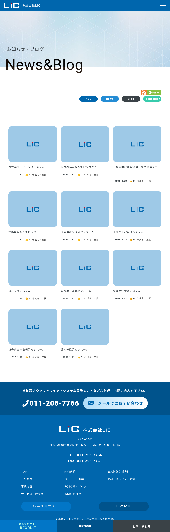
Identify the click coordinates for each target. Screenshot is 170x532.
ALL (88, 98)
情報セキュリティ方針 (121, 479)
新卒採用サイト (46, 506)
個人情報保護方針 (119, 471)
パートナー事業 (74, 479)
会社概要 (26, 479)
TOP (24, 471)
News (109, 98)
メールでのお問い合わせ (115, 403)
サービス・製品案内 (33, 494)
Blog (131, 98)
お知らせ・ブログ (75, 486)
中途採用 (123, 506)
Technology (152, 98)
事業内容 (26, 486)
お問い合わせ (72, 494)
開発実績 (69, 471)
